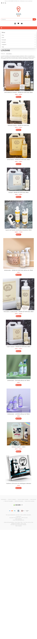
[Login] (15, 23)
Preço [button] (18, 35)
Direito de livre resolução (29, 501)
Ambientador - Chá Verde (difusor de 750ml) (18, 380)
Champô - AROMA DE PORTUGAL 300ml (18, 192)
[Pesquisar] (34, 19)
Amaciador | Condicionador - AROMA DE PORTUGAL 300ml (18, 311)
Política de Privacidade (8, 501)
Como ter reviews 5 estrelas (23, 499)
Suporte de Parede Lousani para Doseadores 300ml (18, 230)
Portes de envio (33, 499)
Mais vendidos (9, 53)
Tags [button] (18, 46)
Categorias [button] (18, 44)
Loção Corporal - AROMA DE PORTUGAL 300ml (18, 346)
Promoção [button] (18, 39)
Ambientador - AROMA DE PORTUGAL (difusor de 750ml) (18, 270)
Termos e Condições (12, 499)
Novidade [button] (18, 42)
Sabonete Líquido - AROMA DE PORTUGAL (18, 125)
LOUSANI (5, 50)
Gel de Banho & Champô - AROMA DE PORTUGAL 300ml (18, 92)
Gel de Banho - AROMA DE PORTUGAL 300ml (18, 159)
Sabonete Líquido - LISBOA (18, 447)
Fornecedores (3, 499)
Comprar (18, 274)
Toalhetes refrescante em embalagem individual (18, 483)
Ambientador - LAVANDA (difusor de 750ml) (18, 414)
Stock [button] (18, 37)
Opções (18, 96)
